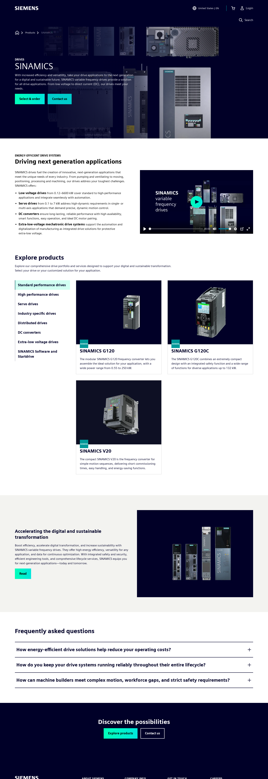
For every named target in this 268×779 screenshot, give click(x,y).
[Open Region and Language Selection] (205, 8)
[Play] (145, 229)
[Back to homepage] (17, 32)
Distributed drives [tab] (32, 323)
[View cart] (233, 8)
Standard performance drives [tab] (42, 285)
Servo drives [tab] (28, 304)
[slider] (176, 229)
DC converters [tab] (29, 332)
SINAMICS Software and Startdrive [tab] (37, 353)
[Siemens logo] (26, 8)
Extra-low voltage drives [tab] (38, 342)
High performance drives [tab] (38, 294)
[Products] (30, 33)
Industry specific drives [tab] (37, 313)
